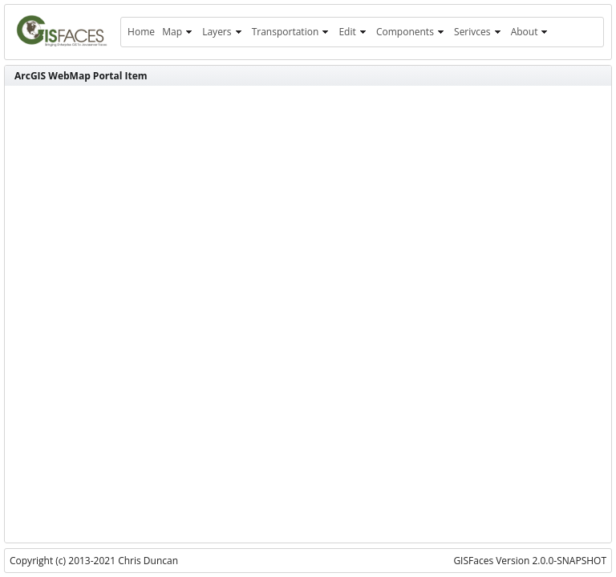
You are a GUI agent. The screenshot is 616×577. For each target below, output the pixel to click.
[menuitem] (141, 32)
